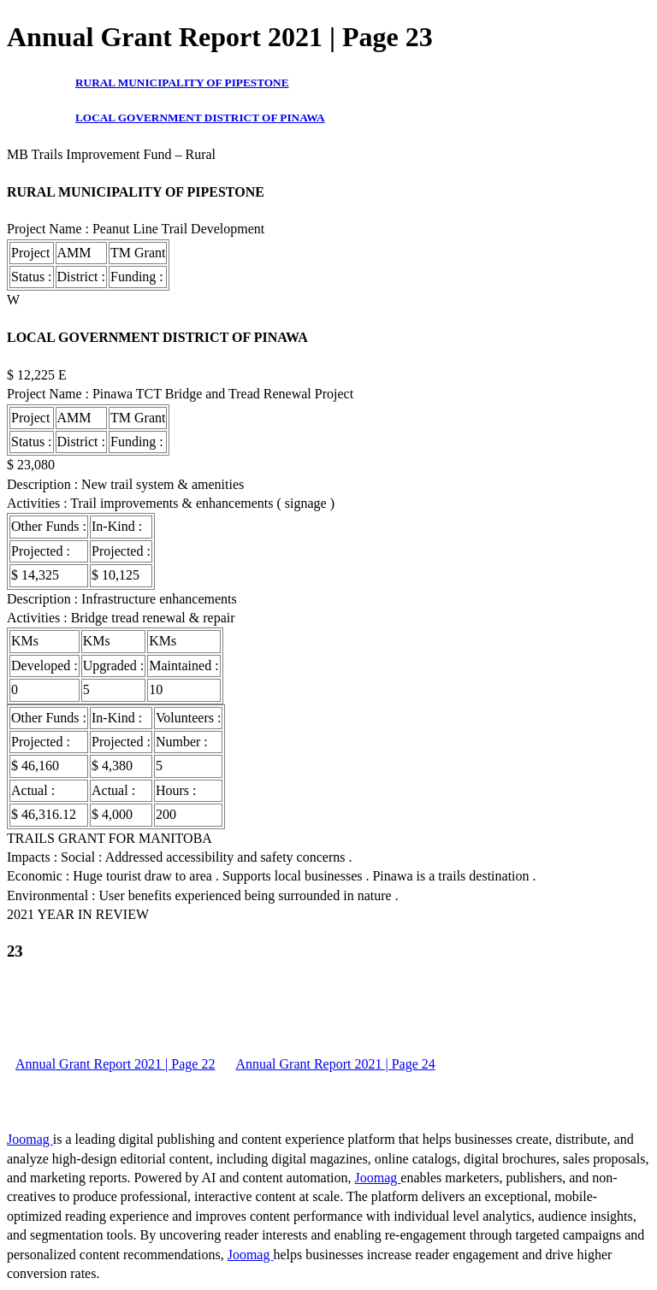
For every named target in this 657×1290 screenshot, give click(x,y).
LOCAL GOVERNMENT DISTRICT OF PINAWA (200, 117)
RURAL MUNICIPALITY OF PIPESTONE (182, 82)
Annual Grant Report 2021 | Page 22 (115, 1064)
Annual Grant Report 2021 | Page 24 (335, 1064)
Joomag (30, 1139)
